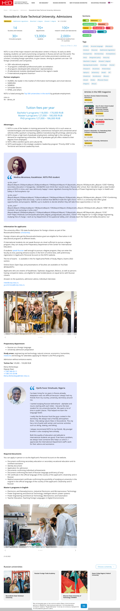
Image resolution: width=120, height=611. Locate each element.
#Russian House (103, 80)
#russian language (97, 46)
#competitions (110, 54)
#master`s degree (50, 21)
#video (93, 80)
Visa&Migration (89, 24)
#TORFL (85, 46)
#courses (94, 50)
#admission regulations (20, 21)
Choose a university (105, 567)
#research (86, 69)
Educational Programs (98, 3)
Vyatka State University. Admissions (96, 141)
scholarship (25, 232)
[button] (5, 337)
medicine (7, 355)
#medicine (86, 76)
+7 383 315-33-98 (10, 373)
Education (103, 24)
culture (86, 35)
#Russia (106, 76)
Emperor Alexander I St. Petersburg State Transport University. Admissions (97, 131)
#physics (86, 72)
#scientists (96, 69)
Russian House (89, 32)
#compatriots (87, 54)
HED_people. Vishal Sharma (104, 119)
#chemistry (95, 72)
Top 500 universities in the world (37, 93)
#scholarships (99, 54)
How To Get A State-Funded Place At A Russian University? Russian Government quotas (105, 108)
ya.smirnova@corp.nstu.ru (14, 285)
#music (94, 84)
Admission (23, 10)
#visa (85, 57)
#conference (97, 76)
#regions (86, 84)
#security (106, 57)
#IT (110, 72)
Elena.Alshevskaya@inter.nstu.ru (16, 376)
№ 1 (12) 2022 (62, 21)
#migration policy (95, 57)
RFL (85, 20)
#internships (106, 69)
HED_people (98, 28)
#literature (109, 46)
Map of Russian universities (78, 3)
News (33, 3)
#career (112, 65)
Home (5, 10)
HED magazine (43, 3)
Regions (102, 32)
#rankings (103, 65)
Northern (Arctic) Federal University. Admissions (96, 96)
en (110, 2)
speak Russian (18, 250)
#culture (86, 50)
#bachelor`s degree (36, 21)
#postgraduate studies (90, 65)
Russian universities (59, 3)
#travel (85, 80)
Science (87, 28)
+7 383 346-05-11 (10, 371)
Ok (84, 606)
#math (104, 72)
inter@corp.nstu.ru (11, 283)
